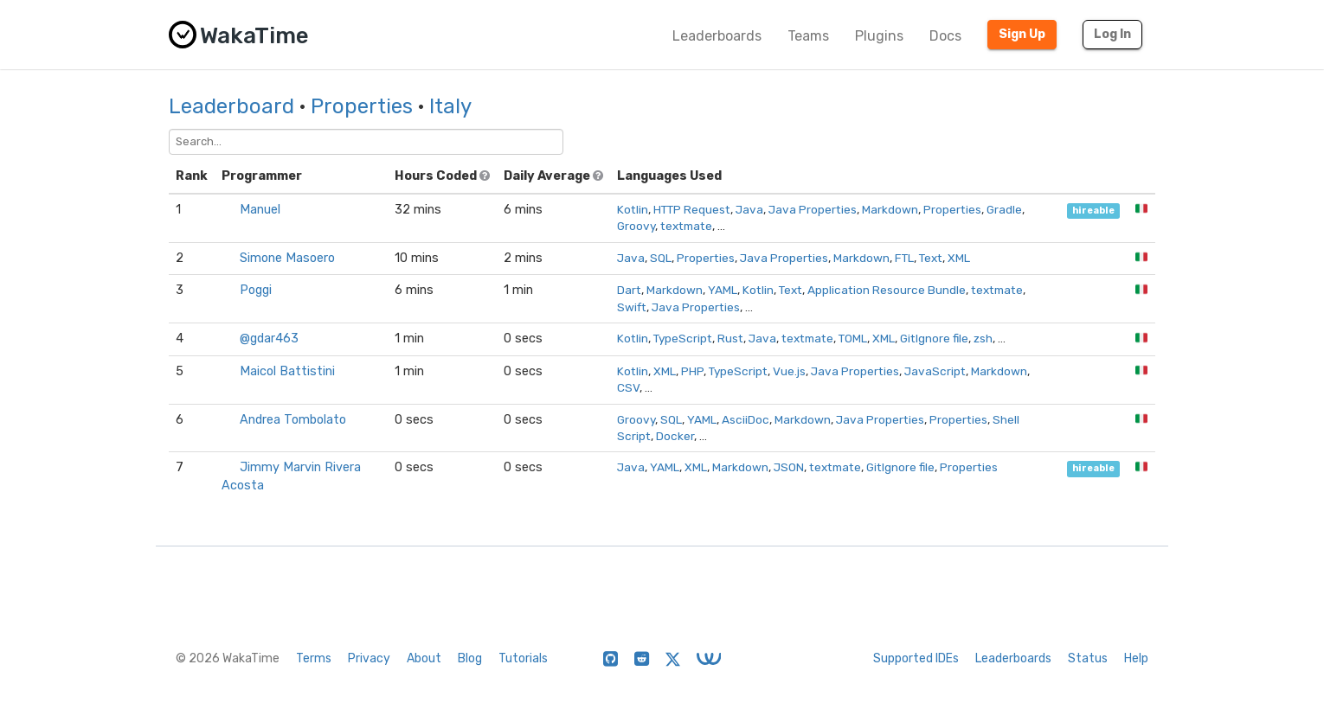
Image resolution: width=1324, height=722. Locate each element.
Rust (730, 338)
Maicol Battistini (287, 371)
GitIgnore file (934, 338)
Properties (362, 106)
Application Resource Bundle (886, 290)
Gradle (1004, 209)
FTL (904, 258)
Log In (1112, 34)
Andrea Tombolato (293, 419)
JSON (789, 467)
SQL (661, 258)
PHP (692, 371)
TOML (853, 338)
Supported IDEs (916, 658)
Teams (808, 36)
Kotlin (632, 209)
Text (930, 258)
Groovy (636, 226)
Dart (629, 290)
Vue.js (789, 371)
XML (959, 258)
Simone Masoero (287, 258)
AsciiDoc (745, 419)
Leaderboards (717, 36)
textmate (686, 226)
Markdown (890, 209)
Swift (631, 307)
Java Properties (812, 209)
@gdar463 (269, 338)
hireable (1093, 210)
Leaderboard (231, 106)
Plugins (879, 36)
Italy (450, 106)
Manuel (260, 209)
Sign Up (1022, 34)
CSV (628, 387)
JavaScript (935, 371)
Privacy (369, 658)
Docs (945, 36)
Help (1136, 658)
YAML (722, 290)
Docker (675, 436)
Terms (313, 658)
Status (1088, 658)
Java (749, 209)
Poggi (256, 290)
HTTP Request (691, 209)
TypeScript (682, 338)
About (424, 658)
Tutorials (523, 658)
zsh (983, 338)
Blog (470, 658)
